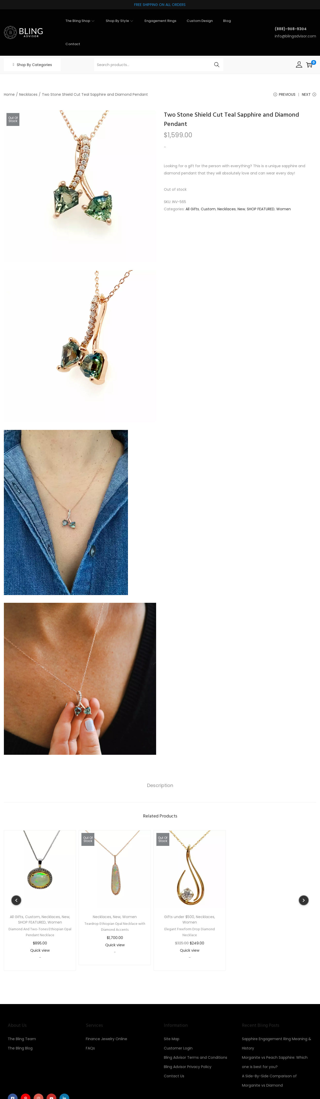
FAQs (90, 1048)
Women (283, 209)
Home (9, 94)
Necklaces (28, 94)
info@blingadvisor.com (295, 36)
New (241, 209)
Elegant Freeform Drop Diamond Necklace (189, 932)
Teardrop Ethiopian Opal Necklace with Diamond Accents (115, 927)
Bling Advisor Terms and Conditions (195, 1057)
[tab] (160, 785)
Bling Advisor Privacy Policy (187, 1067)
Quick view (40, 950)
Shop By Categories (34, 64)
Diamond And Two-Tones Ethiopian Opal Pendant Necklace (40, 932)
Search (217, 64)
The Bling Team (22, 1039)
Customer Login (178, 1048)
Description (160, 785)
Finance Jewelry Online (106, 1039)
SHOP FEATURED (261, 209)
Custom (208, 209)
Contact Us (174, 1076)
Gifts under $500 (179, 917)
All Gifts (192, 209)
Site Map (171, 1039)
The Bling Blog (20, 1048)
